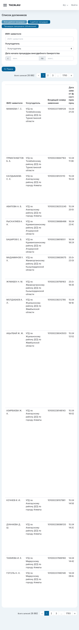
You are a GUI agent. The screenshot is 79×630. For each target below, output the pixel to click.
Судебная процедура (39, 22)
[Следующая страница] (71, 75)
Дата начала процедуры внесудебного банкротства (32, 53)
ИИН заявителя (13, 34)
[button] (65, 5)
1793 (64, 75)
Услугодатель (12, 43)
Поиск (8, 69)
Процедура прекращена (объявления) (20, 26)
